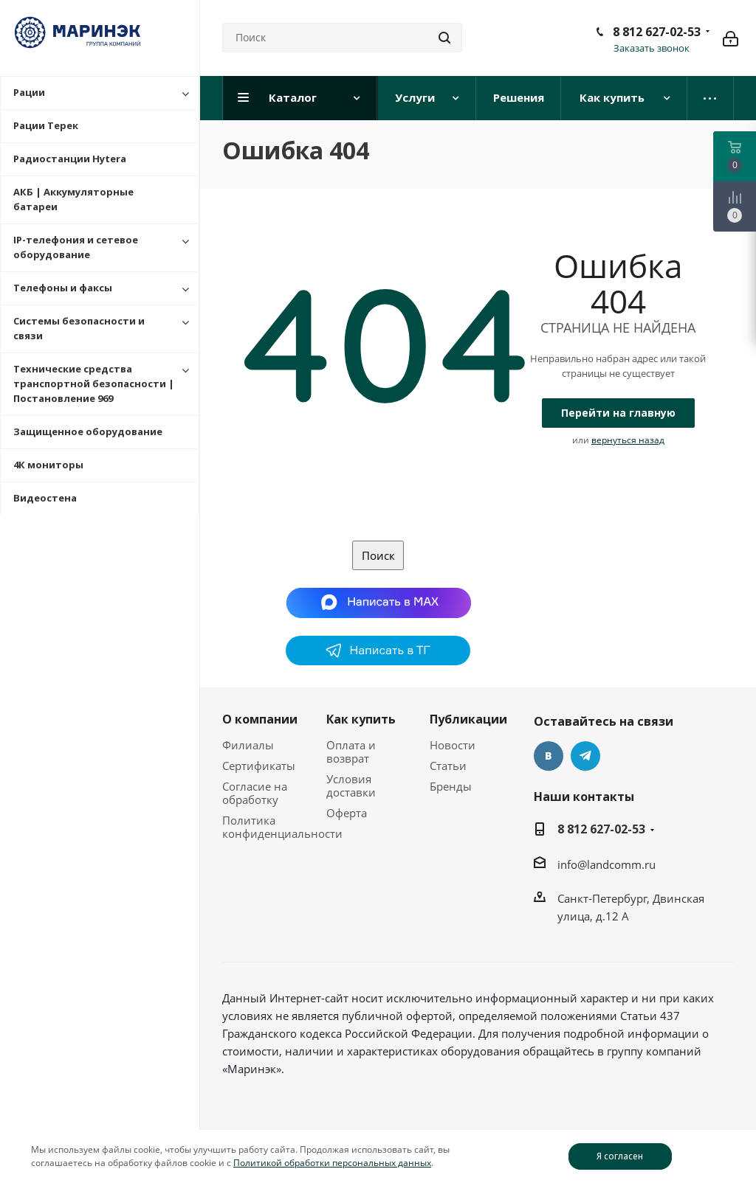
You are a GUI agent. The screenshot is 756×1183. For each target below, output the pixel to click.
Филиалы (248, 745)
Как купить (361, 719)
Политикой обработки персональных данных (332, 1162)
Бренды (451, 786)
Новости (452, 745)
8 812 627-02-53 (657, 32)
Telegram (585, 756)
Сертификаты (258, 765)
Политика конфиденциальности (282, 827)
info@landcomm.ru (606, 864)
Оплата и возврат (351, 752)
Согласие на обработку (254, 793)
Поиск (378, 555)
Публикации (468, 719)
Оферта (346, 812)
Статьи (448, 765)
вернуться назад (627, 440)
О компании (260, 719)
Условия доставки (351, 785)
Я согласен (620, 1156)
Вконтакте (548, 756)
